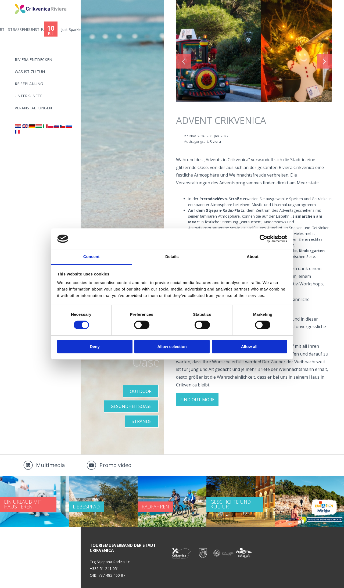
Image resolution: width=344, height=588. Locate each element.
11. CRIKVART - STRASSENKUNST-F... (49, 29)
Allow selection (172, 346)
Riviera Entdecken (33, 59)
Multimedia (50, 465)
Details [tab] (172, 256)
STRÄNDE (142, 421)
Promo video (115, 465)
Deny (95, 346)
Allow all (249, 346)
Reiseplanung (29, 83)
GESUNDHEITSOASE (131, 406)
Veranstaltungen (33, 107)
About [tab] (253, 256)
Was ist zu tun (30, 71)
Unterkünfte (28, 95)
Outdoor (141, 391)
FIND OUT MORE (197, 400)
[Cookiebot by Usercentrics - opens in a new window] (263, 239)
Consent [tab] (91, 256)
